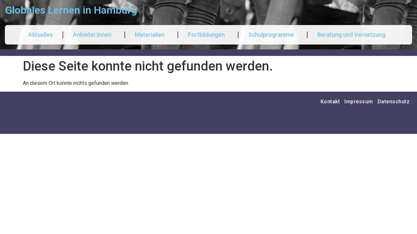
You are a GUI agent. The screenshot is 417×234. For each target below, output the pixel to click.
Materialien (151, 34)
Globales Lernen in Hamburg (71, 10)
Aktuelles (40, 34)
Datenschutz (394, 101)
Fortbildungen (208, 34)
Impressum (358, 101)
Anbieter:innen (94, 34)
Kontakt (330, 101)
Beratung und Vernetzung (353, 34)
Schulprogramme (272, 34)
